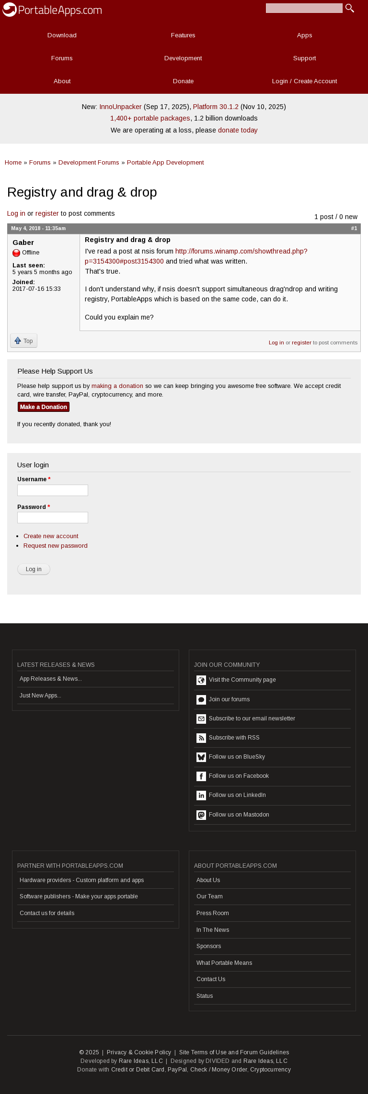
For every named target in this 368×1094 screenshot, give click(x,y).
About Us (208, 880)
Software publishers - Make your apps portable (79, 896)
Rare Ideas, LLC (141, 1061)
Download (62, 35)
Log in (16, 213)
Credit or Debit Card (138, 1069)
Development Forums (88, 162)
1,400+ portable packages (150, 118)
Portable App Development (165, 162)
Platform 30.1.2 (216, 107)
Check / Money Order (218, 1069)
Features (183, 35)
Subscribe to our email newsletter (245, 719)
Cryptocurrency (270, 1069)
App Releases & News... (51, 678)
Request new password (55, 545)
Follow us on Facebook (232, 776)
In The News (212, 930)
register (47, 213)
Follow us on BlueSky (230, 757)
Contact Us (210, 979)
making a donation (117, 385)
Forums (62, 58)
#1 (354, 228)
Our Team (209, 896)
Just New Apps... (40, 695)
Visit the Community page (236, 680)
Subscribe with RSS (228, 738)
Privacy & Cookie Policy (139, 1052)
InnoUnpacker (120, 107)
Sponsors (208, 946)
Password (33, 507)
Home (13, 162)
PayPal (177, 1069)
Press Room (212, 913)
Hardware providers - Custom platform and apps (82, 880)
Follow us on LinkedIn (231, 795)
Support (304, 58)
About (62, 81)
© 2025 (89, 1052)
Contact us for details (47, 913)
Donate (183, 81)
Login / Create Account (304, 81)
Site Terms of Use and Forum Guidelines (234, 1052)
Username (33, 479)
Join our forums (223, 700)
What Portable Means (224, 963)
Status (204, 996)
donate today (238, 130)
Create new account (50, 536)
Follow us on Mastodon (232, 815)
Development (183, 58)
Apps (304, 35)
